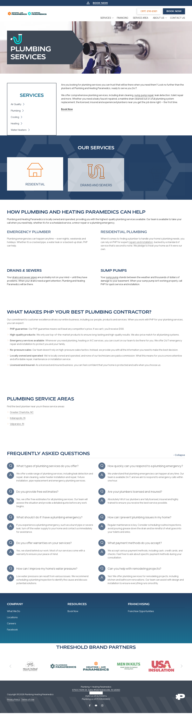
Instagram (102, 705)
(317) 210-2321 (149, 11)
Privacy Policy (13, 699)
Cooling (15, 117)
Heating (15, 123)
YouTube (96, 705)
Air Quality (16, 104)
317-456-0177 (96, 692)
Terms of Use (27, 699)
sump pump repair (144, 95)
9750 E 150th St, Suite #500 (85, 689)
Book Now (173, 11)
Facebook (90, 705)
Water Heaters (19, 129)
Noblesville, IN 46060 (110, 689)
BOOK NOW (100, 3)
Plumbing (16, 110)
